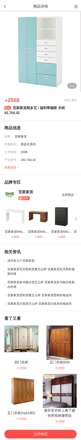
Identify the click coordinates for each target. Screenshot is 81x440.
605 (67, 100)
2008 (24, 152)
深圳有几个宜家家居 (21, 260)
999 (16, 237)
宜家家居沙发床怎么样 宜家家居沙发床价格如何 (39, 303)
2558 (22, 368)
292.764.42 (28, 160)
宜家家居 (21, 136)
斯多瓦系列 (28, 144)
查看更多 (10, 167)
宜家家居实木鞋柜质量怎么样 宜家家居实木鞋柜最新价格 (41, 271)
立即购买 (41, 434)
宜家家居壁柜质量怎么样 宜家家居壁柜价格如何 (39, 295)
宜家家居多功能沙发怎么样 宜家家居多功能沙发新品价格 (41, 284)
